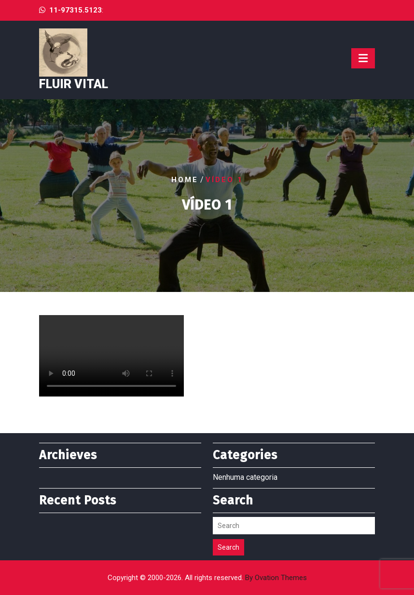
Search (228, 547)
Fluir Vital (73, 84)
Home (184, 179)
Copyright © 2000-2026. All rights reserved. (207, 577)
